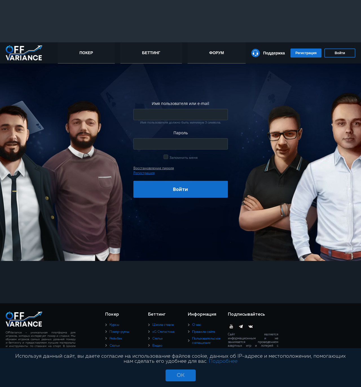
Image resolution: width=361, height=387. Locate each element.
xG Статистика (163, 332)
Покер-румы (119, 332)
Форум (216, 52)
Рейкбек (115, 338)
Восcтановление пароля (153, 168)
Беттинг (151, 52)
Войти (340, 53)
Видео (157, 346)
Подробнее (223, 361)
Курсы (114, 325)
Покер (86, 52)
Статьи (114, 346)
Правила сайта (203, 332)
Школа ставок (163, 325)
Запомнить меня (184, 157)
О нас (196, 325)
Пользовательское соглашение (206, 340)
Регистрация (305, 53)
